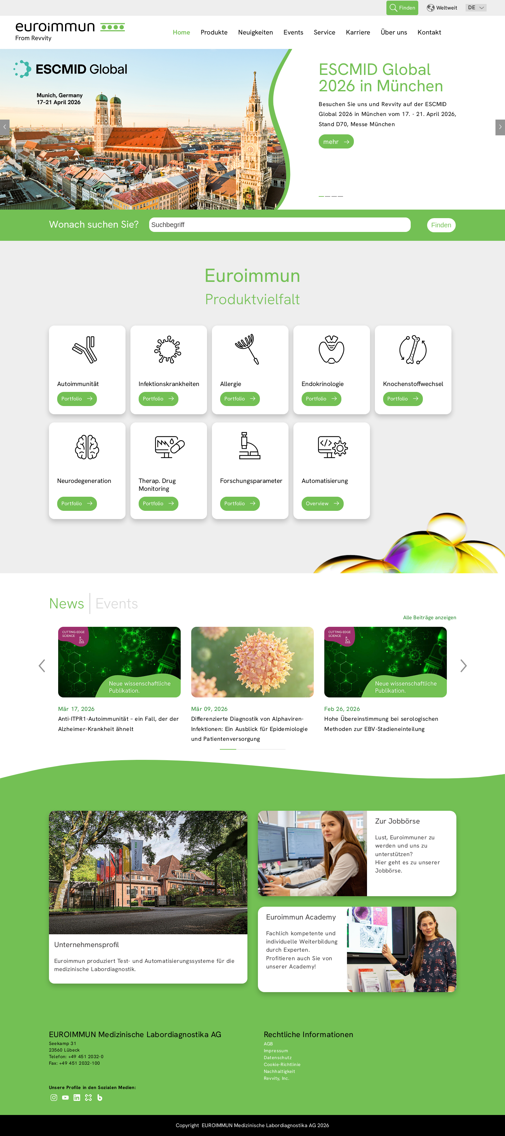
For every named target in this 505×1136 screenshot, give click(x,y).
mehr (331, 141)
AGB (268, 1044)
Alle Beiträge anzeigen (429, 617)
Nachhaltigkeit (279, 1071)
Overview (317, 503)
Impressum (276, 1051)
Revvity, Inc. (276, 1078)
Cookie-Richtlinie (282, 1064)
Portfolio (71, 398)
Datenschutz (278, 1057)
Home (181, 32)
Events (293, 32)
